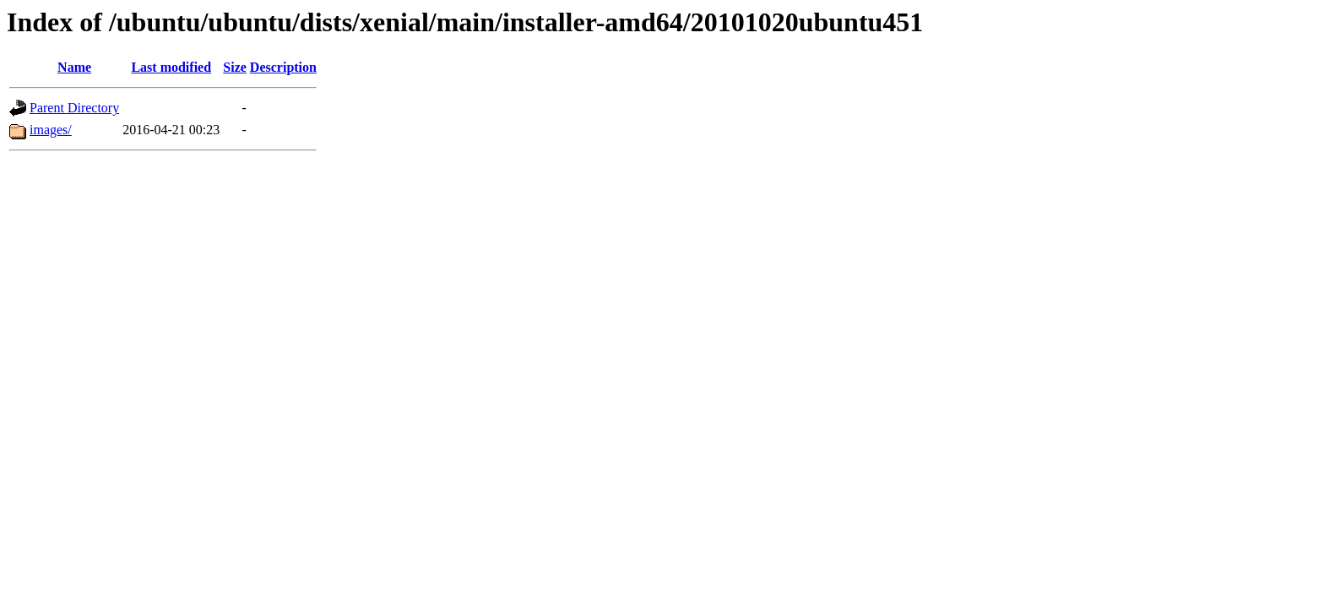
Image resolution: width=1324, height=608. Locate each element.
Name (74, 67)
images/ (51, 129)
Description (283, 67)
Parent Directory (74, 107)
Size (235, 67)
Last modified (171, 67)
